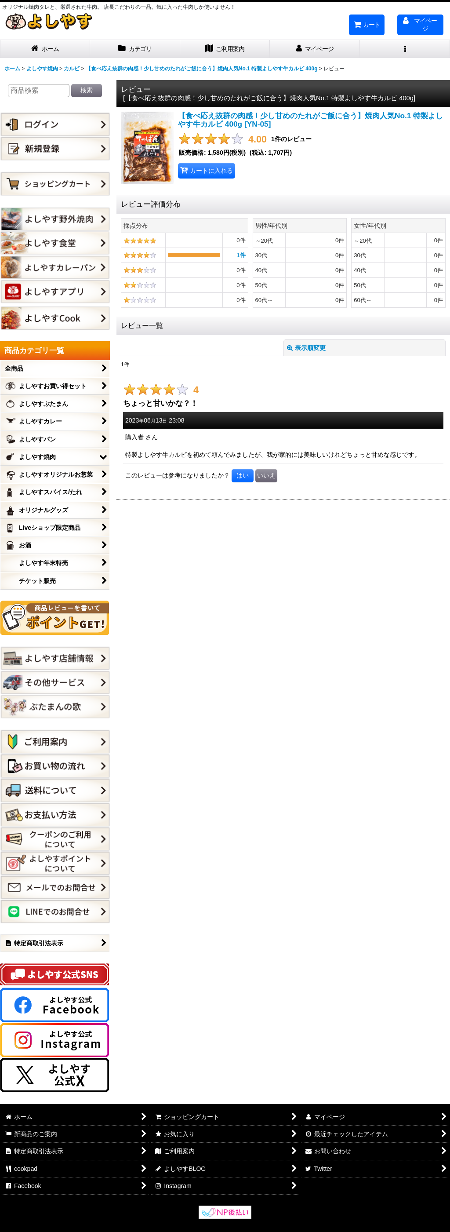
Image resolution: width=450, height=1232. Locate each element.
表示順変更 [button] (306, 347)
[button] (405, 49)
